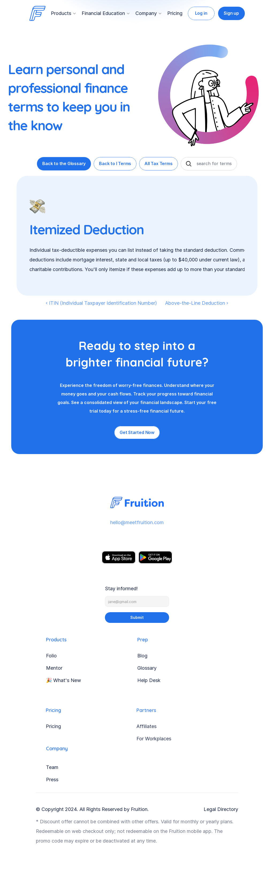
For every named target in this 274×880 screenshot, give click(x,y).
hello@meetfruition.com (136, 522)
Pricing (174, 13)
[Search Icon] (188, 163)
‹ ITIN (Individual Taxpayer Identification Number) (101, 303)
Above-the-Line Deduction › (196, 303)
